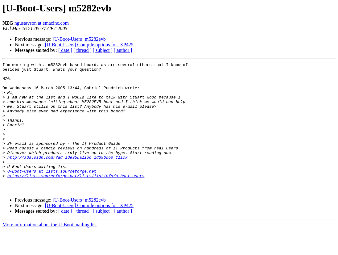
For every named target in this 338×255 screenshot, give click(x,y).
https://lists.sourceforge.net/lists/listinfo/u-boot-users (76, 199)
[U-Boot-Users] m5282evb (79, 39)
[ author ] (123, 50)
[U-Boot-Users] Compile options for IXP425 (89, 44)
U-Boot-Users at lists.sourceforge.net (52, 193)
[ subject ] (103, 50)
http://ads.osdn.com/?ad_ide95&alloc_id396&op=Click (67, 176)
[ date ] (65, 50)
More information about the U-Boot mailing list (49, 249)
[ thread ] (82, 50)
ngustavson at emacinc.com (41, 23)
